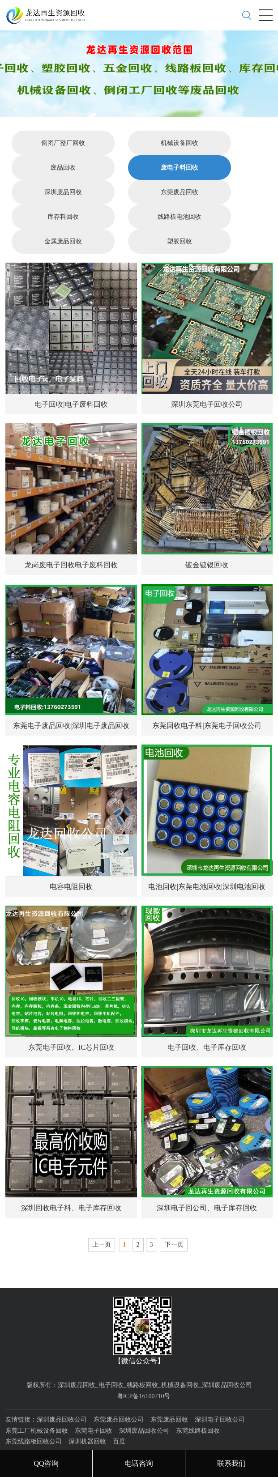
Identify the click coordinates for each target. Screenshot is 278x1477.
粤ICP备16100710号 (144, 1376)
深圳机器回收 (87, 1422)
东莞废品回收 (179, 173)
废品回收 (63, 148)
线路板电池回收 (179, 197)
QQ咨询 (46, 1463)
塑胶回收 (179, 222)
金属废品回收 (63, 222)
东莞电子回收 (93, 1411)
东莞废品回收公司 (119, 1400)
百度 (119, 1422)
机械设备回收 (179, 123)
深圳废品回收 (63, 173)
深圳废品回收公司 (62, 1400)
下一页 (174, 1225)
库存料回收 (63, 197)
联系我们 (231, 1463)
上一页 (101, 1225)
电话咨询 (138, 1463)
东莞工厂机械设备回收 (36, 1411)
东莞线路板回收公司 (33, 1422)
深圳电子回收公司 (220, 1400)
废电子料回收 (179, 148)
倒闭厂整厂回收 (63, 123)
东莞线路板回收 (198, 1411)
